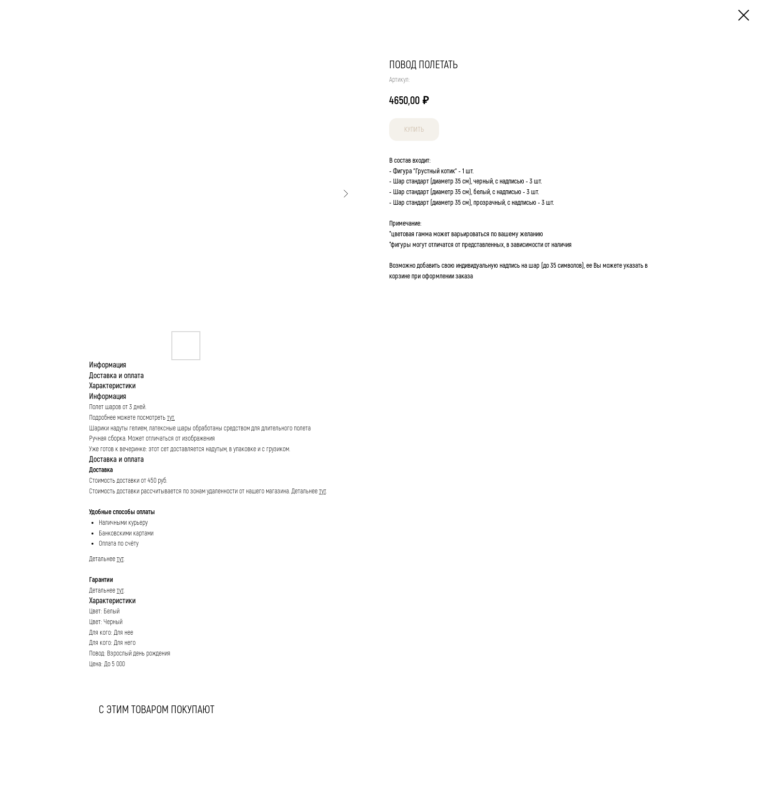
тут (322, 491)
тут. (171, 417)
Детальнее (305, 491)
